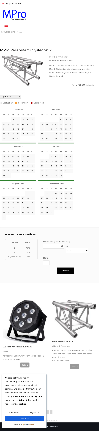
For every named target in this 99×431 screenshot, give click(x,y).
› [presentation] (51, 412)
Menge (46, 258)
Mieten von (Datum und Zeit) (56, 241)
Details (25, 365)
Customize (14, 412)
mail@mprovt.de (13, 3)
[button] (47, 420)
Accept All (24, 418)
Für (67, 246)
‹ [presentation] (47, 412)
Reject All (34, 412)
